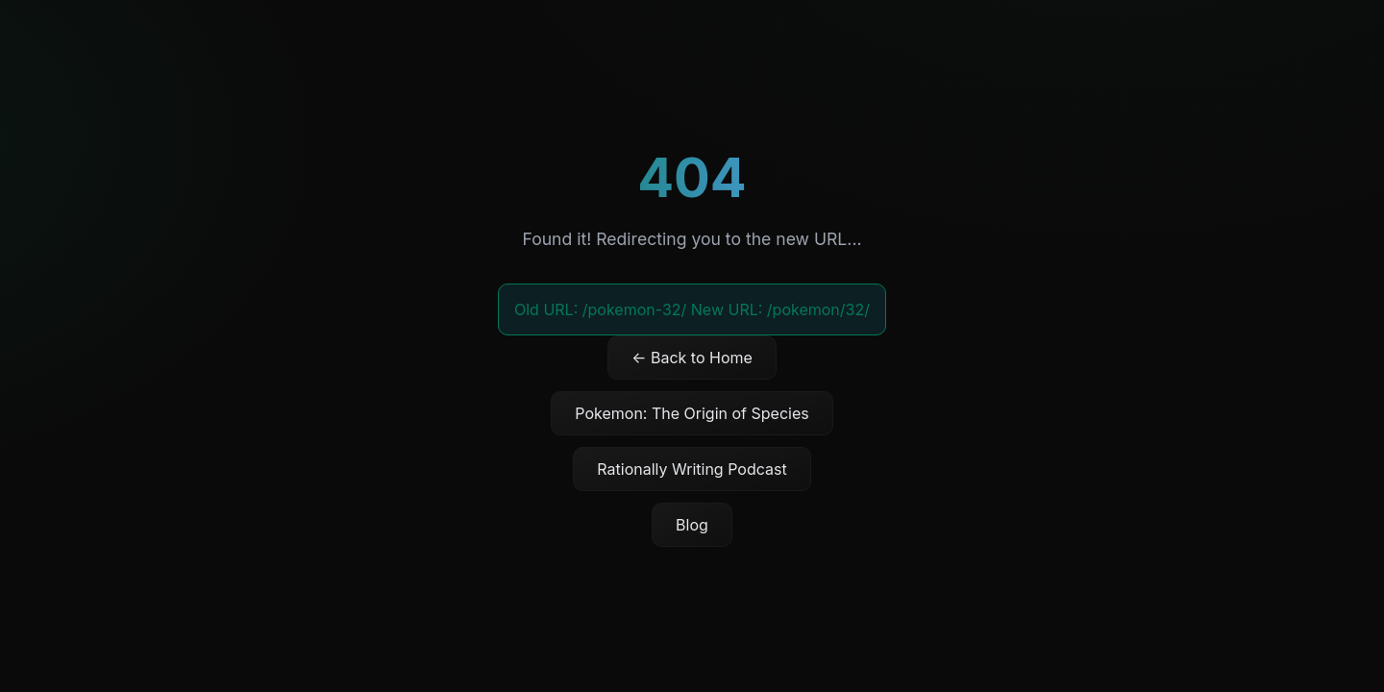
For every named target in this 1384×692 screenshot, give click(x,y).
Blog (692, 524)
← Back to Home (692, 357)
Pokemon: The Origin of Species (691, 413)
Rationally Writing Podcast (691, 469)
